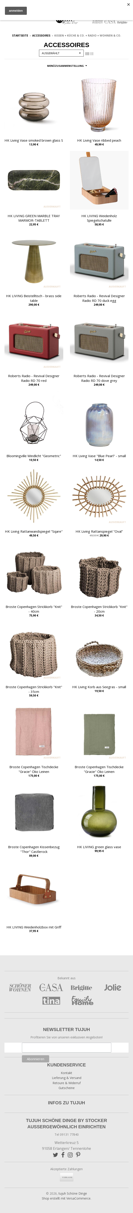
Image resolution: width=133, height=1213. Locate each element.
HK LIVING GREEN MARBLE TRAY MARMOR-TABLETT (34, 218)
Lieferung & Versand (66, 1078)
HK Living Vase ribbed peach (99, 140)
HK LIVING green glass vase (99, 847)
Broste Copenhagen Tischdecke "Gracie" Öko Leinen (33, 769)
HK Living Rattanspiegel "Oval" (99, 531)
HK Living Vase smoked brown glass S (33, 140)
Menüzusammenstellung (65, 65)
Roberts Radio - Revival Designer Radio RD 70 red (33, 378)
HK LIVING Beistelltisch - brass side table (33, 298)
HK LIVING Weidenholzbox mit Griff (33, 927)
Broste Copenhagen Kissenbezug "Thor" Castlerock (34, 849)
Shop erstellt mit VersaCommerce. (66, 1198)
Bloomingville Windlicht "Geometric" (33, 456)
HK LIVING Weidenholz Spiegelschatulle (99, 218)
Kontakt (66, 1073)
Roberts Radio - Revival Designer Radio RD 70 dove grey (99, 378)
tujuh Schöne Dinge (73, 1193)
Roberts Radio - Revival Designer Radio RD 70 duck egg (99, 298)
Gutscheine (67, 1088)
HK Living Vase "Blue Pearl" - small (99, 456)
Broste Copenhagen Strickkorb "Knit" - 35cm (34, 689)
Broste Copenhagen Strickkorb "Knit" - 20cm (99, 609)
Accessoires (41, 35)
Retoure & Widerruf (67, 1083)
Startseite (20, 35)
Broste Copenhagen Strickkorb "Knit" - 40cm (34, 609)
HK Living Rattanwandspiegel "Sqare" (34, 531)
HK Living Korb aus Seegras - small (99, 687)
